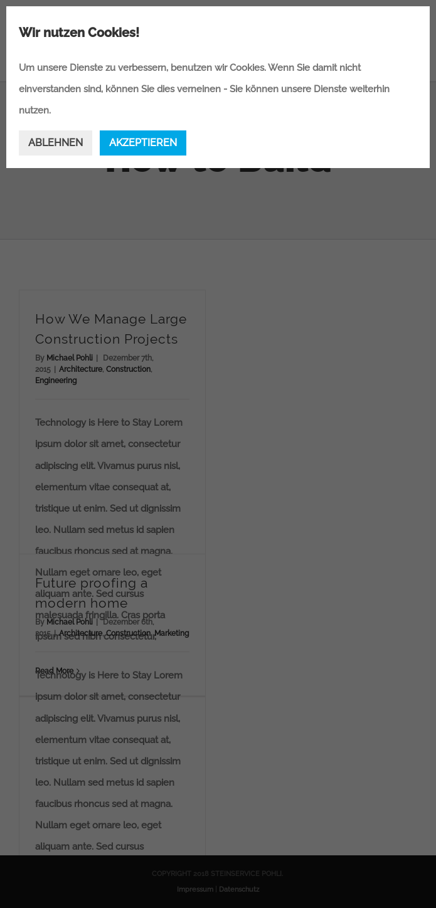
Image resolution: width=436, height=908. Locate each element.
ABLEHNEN (55, 143)
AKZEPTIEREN (143, 143)
